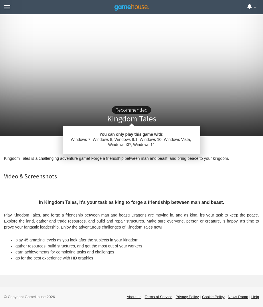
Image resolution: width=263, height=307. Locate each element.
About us (134, 297)
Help (255, 297)
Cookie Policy (213, 297)
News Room (238, 297)
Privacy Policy (187, 297)
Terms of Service (158, 297)
